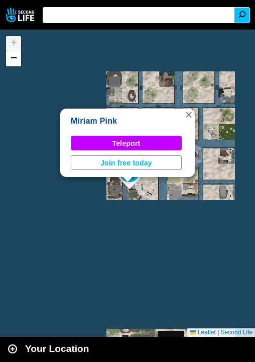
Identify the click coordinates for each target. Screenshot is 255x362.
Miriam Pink (94, 121)
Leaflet (202, 332)
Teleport (126, 143)
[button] (189, 115)
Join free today (126, 163)
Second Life (21, 15)
